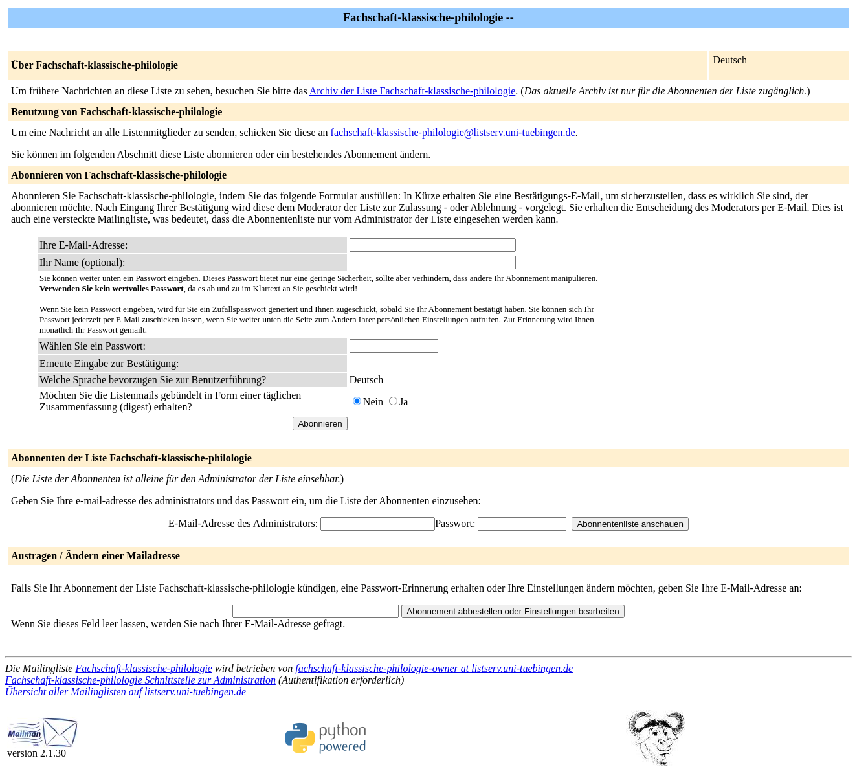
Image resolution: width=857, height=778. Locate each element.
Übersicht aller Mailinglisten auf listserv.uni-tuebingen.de (125, 691)
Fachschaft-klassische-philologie (143, 668)
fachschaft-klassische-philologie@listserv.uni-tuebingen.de (453, 132)
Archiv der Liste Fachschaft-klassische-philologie (412, 90)
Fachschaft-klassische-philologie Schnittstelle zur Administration (140, 679)
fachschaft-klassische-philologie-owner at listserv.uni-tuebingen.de (434, 668)
